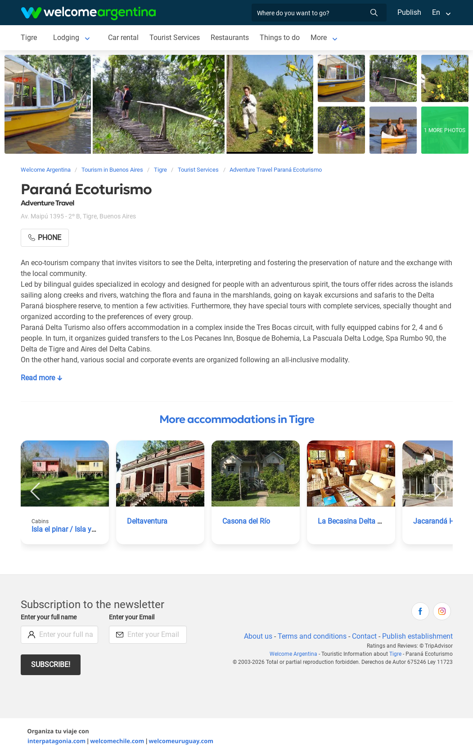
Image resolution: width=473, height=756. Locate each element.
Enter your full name (50, 617)
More (319, 37)
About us (256, 636)
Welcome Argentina (296, 654)
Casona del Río (246, 521)
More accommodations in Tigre (236, 419)
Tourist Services (175, 37)
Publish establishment (417, 636)
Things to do (281, 37)
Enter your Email (133, 617)
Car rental (123, 37)
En (436, 12)
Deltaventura (147, 521)
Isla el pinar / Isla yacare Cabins (83, 529)
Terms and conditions (310, 636)
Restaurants (231, 37)
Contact (363, 636)
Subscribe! (51, 664)
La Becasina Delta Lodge (357, 521)
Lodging (66, 37)
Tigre (29, 37)
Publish (409, 12)
